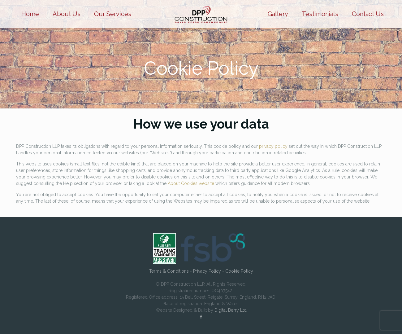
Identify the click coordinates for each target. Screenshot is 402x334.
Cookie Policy (239, 271)
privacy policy (273, 146)
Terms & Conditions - (171, 271)
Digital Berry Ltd (230, 310)
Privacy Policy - (209, 271)
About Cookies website (191, 183)
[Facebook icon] (201, 316)
